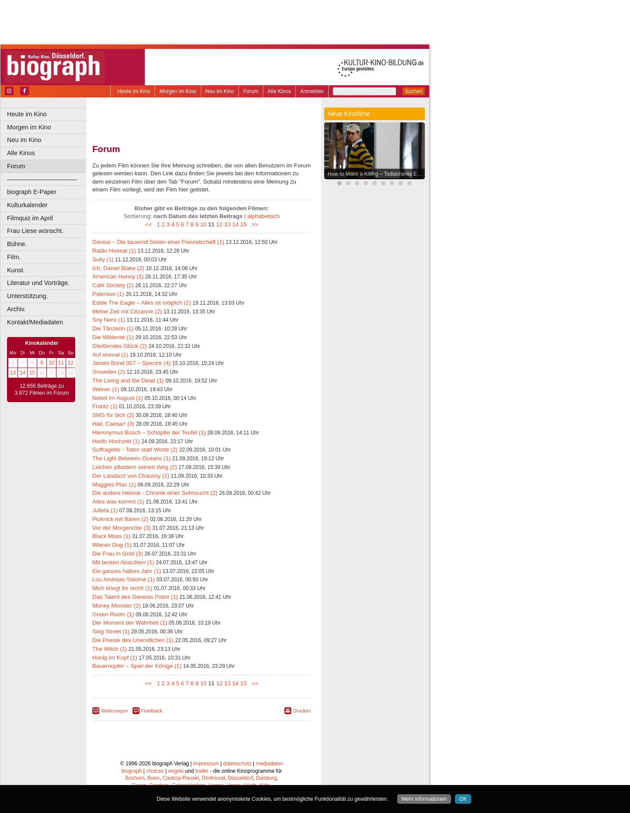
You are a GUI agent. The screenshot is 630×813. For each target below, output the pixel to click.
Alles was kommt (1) (118, 501)
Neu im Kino (220, 91)
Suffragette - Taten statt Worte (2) (135, 449)
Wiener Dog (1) (111, 545)
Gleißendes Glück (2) (119, 346)
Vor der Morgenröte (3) (121, 528)
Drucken (302, 710)
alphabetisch (263, 216)
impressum (206, 764)
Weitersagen (114, 710)
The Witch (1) (109, 649)
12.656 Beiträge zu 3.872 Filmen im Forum (42, 389)
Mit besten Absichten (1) (123, 562)
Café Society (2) (113, 285)
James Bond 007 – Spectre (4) (131, 363)
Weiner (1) (105, 389)
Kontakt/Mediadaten (35, 322)
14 (22, 373)
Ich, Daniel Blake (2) (118, 268)
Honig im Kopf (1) (114, 657)
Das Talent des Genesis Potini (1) (135, 597)
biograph (131, 771)
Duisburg (266, 778)
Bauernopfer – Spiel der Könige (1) (137, 666)
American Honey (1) (118, 276)
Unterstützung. (27, 295)
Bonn (153, 778)
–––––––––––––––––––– (42, 179)
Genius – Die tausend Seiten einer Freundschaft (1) (158, 242)
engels (175, 771)
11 (61, 363)
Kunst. (16, 270)
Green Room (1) (113, 614)
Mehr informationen (424, 799)
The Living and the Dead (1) (128, 380)
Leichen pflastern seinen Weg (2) (134, 467)
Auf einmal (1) (110, 354)
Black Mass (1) (111, 536)
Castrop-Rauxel (180, 778)
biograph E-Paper (31, 191)
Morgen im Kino (177, 91)
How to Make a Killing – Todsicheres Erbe (376, 174)
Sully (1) (102, 259)
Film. (14, 257)
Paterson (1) (108, 294)
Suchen (414, 91)
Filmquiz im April (30, 218)
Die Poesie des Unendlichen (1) (132, 640)
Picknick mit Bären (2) (120, 519)
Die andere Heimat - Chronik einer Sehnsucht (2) (154, 493)
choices (155, 771)
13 (13, 373)
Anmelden (312, 91)
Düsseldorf (240, 778)
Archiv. (16, 309)
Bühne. (17, 243)
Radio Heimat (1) (114, 250)
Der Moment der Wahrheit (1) (129, 622)
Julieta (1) (105, 510)
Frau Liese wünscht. (35, 230)
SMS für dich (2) (113, 415)
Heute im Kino (133, 91)
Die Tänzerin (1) (112, 328)
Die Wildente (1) (113, 337)
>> (253, 224)
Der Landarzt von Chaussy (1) (130, 476)
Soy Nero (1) (108, 319)
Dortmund (213, 778)
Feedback (151, 710)
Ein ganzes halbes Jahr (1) (126, 571)
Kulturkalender (27, 205)
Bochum (134, 778)
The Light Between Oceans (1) (131, 458)
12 (71, 363)
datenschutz (237, 764)
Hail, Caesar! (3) (113, 423)
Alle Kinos (279, 91)
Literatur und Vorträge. (38, 282)
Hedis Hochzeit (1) (116, 441)
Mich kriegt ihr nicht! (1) (122, 588)
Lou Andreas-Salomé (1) (123, 579)
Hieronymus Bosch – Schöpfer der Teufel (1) (149, 432)
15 (32, 373)
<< (150, 224)
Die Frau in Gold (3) (117, 553)
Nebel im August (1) (117, 398)
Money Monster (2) (116, 605)
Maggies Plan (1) (114, 484)
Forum (251, 91)
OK (463, 799)
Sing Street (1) (111, 631)
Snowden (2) (108, 371)
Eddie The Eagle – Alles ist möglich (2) (141, 302)
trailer (201, 771)
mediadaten (270, 764)
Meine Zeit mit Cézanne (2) (127, 311)
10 (51, 363)
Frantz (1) (104, 406)
